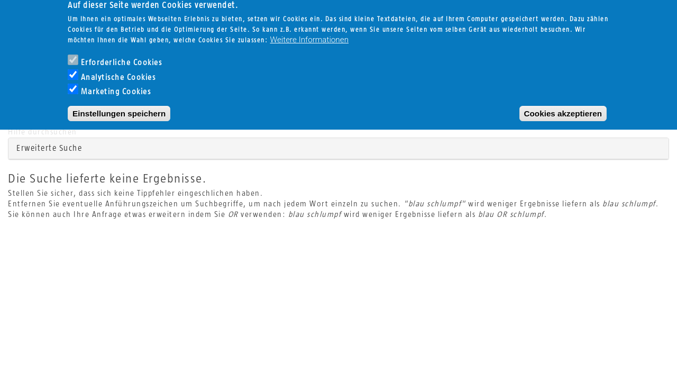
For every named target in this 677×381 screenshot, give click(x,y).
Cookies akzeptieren (563, 103)
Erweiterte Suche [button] (49, 148)
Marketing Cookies (116, 83)
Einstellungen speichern (119, 103)
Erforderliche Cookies (121, 53)
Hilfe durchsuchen (42, 132)
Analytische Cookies (118, 68)
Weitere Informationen (309, 30)
